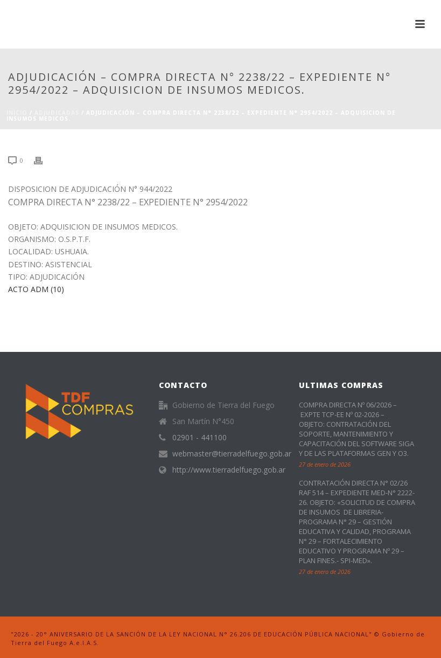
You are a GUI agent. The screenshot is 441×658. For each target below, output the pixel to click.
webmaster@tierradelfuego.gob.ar (231, 454)
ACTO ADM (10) (36, 289)
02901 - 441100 (199, 437)
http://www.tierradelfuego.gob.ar (228, 470)
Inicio (16, 112)
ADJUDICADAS (56, 112)
